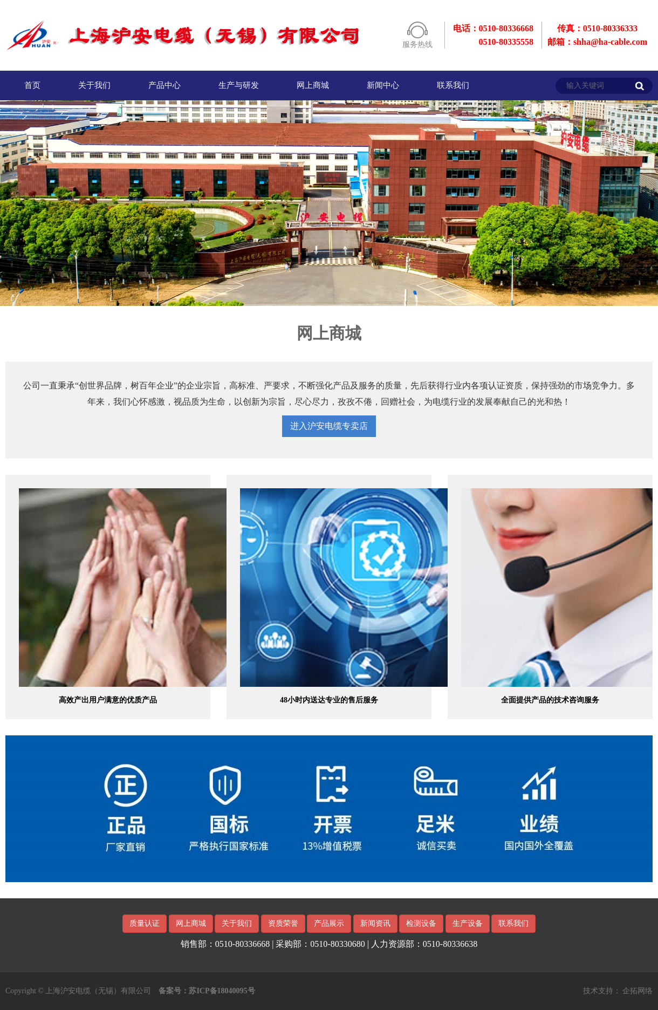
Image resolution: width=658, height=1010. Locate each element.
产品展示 (329, 923)
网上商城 (313, 85)
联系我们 (453, 85)
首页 (32, 85)
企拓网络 (637, 991)
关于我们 (94, 85)
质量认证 (144, 923)
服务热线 (417, 44)
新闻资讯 (375, 923)
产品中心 (164, 85)
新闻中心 (383, 85)
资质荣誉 (283, 923)
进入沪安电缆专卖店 (329, 426)
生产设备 (468, 923)
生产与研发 (238, 85)
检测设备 (421, 923)
